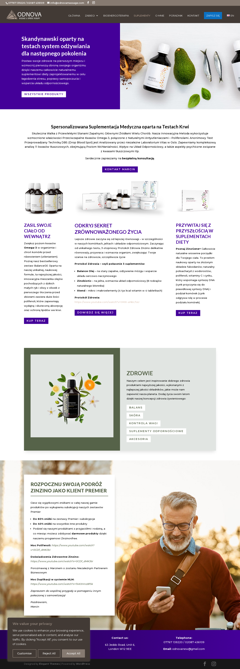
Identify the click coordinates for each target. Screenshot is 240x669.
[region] (49, 640)
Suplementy (142, 15)
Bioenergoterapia (116, 15)
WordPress (83, 663)
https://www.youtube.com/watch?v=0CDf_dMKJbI (62, 561)
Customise (24, 653)
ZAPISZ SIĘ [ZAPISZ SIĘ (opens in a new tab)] (213, 15)
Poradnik (176, 15)
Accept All (73, 653)
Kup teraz (36, 320)
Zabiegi (90, 15)
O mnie (159, 15)
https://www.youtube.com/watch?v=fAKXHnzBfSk (62, 583)
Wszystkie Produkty (43, 94)
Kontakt (193, 15)
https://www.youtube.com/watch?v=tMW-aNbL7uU (107, 301)
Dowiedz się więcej (95, 312)
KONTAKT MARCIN (120, 169)
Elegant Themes (49, 663)
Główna (74, 15)
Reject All (49, 653)
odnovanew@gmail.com (188, 649)
